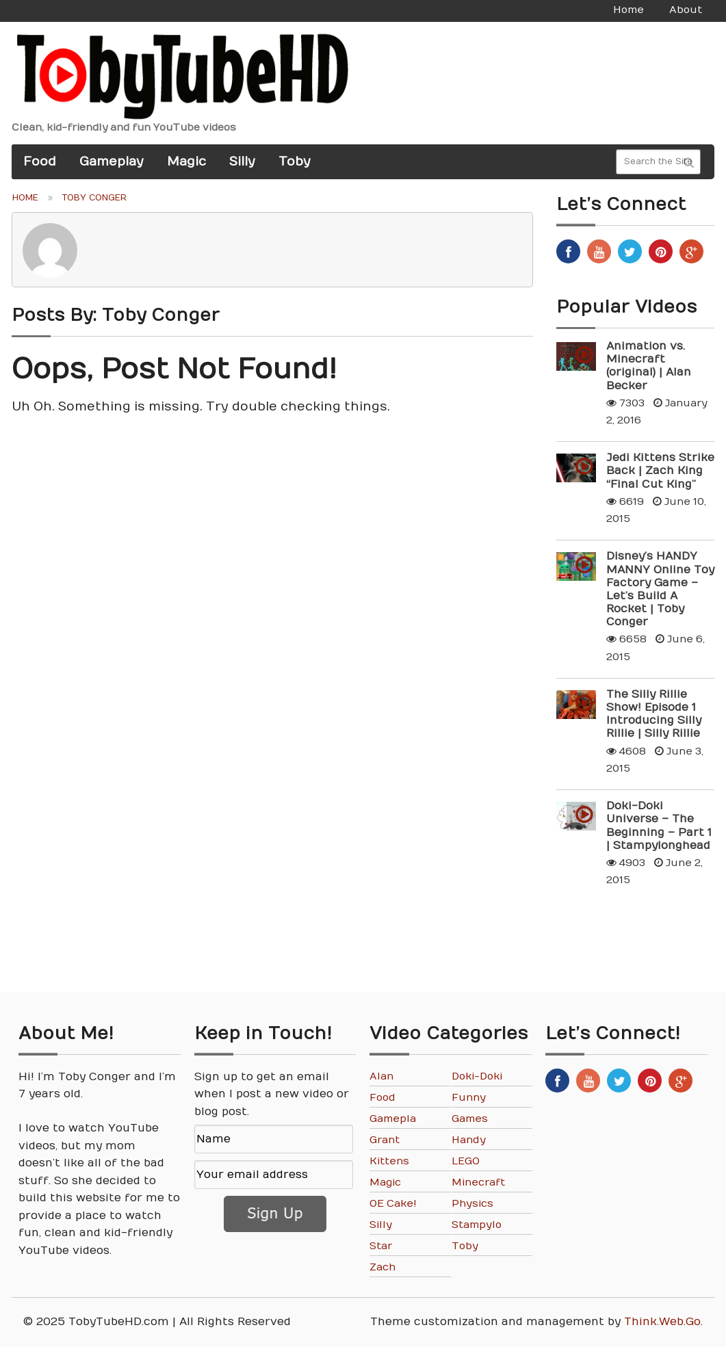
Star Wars (383, 1246)
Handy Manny (470, 1140)
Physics (472, 1203)
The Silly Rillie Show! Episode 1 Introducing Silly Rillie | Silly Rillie (653, 714)
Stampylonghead (477, 1225)
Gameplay (111, 161)
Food (39, 161)
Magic (186, 161)
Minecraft (478, 1182)
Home (25, 197)
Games (470, 1119)
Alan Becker (389, 1076)
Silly (242, 161)
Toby (294, 161)
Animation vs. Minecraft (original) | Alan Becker (648, 366)
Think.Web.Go (662, 1322)
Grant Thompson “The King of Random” (394, 1140)
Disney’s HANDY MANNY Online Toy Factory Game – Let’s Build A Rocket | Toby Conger (660, 589)
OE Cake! (393, 1203)
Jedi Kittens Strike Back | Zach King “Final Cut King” (660, 471)
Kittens (389, 1161)
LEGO (466, 1161)
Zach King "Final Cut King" (394, 1267)
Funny (469, 1097)
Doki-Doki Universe (477, 1076)
